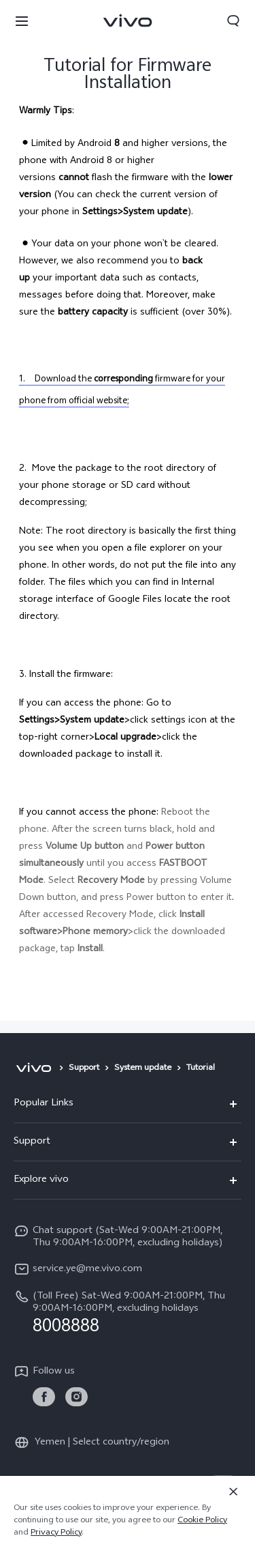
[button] (21, 20)
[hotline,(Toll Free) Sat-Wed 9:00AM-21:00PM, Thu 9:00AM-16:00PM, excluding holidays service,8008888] (127, 1312)
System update (142, 1068)
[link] (44, 1397)
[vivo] (34, 1068)
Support (84, 1068)
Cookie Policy (202, 1520)
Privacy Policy (56, 1533)
